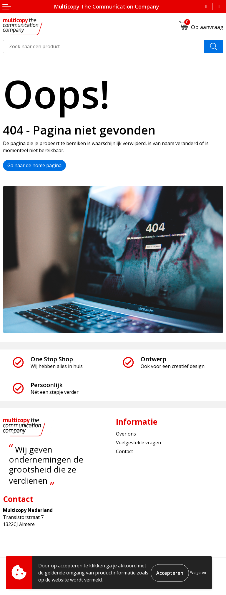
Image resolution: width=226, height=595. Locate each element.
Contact (124, 451)
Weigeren (198, 572)
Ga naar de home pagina (34, 165)
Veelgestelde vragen (138, 442)
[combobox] (104, 46)
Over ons (126, 434)
